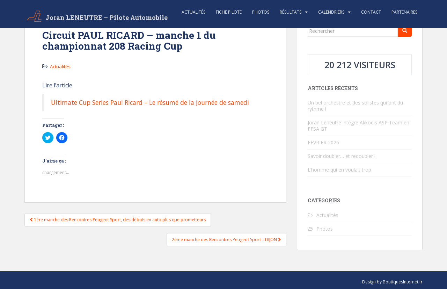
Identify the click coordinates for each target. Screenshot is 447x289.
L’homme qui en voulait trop (339, 169)
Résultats (290, 12)
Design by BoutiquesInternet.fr (392, 282)
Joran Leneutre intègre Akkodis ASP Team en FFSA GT (358, 125)
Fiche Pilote (229, 12)
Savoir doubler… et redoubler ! (341, 156)
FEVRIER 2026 (323, 142)
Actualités (193, 12)
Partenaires (404, 12)
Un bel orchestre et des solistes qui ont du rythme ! (355, 105)
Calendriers (331, 12)
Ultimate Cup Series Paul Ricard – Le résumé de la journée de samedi (150, 102)
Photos (260, 12)
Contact (371, 12)
